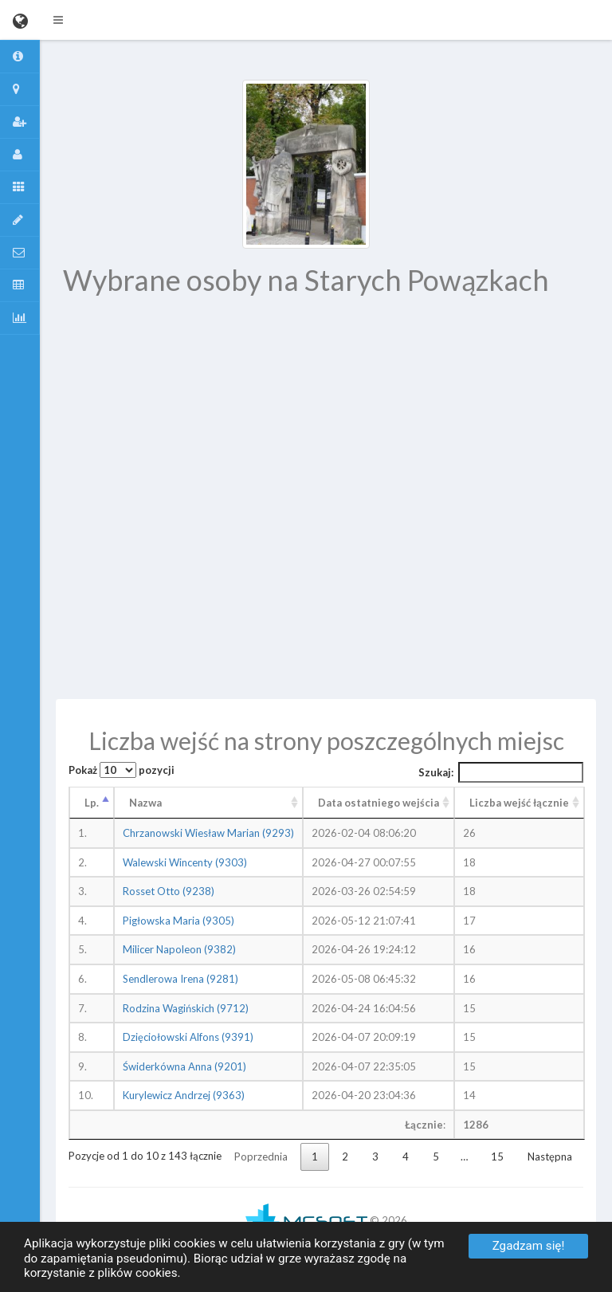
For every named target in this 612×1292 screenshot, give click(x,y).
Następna (550, 1156)
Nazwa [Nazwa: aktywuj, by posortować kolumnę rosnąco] (145, 802)
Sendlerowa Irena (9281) (180, 978)
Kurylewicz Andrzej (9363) (184, 1095)
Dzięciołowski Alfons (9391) (188, 1037)
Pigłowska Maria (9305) (178, 920)
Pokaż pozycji (122, 770)
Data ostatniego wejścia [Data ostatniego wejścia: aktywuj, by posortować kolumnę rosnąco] (378, 802)
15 (497, 1156)
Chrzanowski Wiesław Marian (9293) (208, 833)
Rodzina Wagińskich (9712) (186, 1008)
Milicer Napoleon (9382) (179, 949)
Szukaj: (501, 772)
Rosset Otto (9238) (168, 891)
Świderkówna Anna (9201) (184, 1066)
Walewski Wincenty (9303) (185, 862)
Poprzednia (261, 1156)
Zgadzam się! (528, 1246)
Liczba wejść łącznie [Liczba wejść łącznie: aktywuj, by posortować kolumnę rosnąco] (519, 802)
